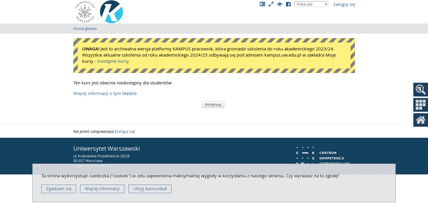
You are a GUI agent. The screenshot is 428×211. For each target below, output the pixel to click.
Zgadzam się (58, 188)
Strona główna (85, 28)
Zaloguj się (344, 4)
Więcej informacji (102, 188)
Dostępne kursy (112, 61)
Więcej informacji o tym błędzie (105, 93)
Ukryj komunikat (150, 188)
